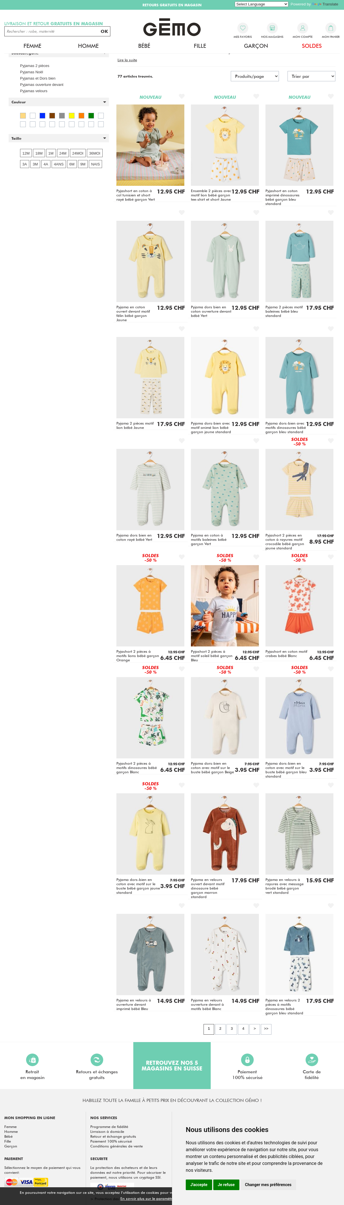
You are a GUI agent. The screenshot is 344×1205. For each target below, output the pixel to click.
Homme (88, 46)
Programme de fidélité (109, 1126)
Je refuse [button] (226, 1184)
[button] (59, 102)
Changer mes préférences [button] (268, 1184)
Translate (325, 4)
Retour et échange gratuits (113, 1136)
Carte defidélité (312, 1067)
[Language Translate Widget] (261, 4)
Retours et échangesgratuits (97, 1067)
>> (266, 1028)
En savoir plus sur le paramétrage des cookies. (160, 1198)
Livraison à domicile (107, 1131)
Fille (200, 46)
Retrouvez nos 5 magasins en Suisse (172, 1066)
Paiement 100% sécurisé (111, 1141)
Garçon (256, 46)
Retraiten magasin (32, 1067)
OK (104, 31)
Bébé (144, 46)
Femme (32, 46)
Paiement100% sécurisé (247, 1067)
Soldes (312, 46)
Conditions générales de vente (116, 1146)
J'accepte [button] (199, 1184)
